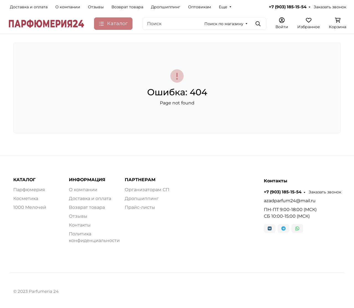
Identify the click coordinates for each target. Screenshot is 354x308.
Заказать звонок (330, 6)
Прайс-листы (140, 207)
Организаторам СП (147, 189)
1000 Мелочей (29, 207)
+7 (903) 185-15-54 (287, 6)
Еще (223, 6)
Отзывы (96, 6)
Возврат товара (127, 6)
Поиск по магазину (223, 23)
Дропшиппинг (165, 6)
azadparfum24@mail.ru (290, 200)
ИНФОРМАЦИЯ (87, 180)
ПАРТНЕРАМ (140, 180)
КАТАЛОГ (24, 180)
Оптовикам (199, 6)
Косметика (25, 198)
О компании (67, 6)
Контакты (80, 225)
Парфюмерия (29, 189)
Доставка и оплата (29, 6)
